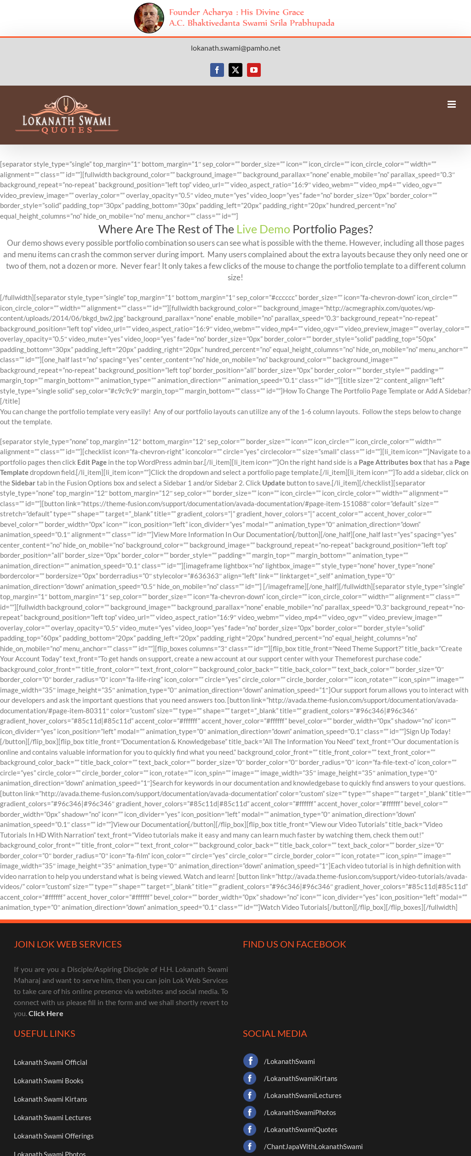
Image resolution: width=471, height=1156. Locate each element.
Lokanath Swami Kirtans (50, 1099)
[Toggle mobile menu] (452, 104)
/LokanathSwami (289, 1061)
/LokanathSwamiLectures (303, 1095)
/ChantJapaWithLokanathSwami (313, 1146)
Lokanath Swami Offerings (54, 1136)
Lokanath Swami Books (49, 1080)
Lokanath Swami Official (50, 1062)
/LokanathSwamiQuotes (301, 1129)
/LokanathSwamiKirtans (301, 1078)
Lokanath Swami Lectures (53, 1117)
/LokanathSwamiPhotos (300, 1112)
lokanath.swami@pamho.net (236, 47)
